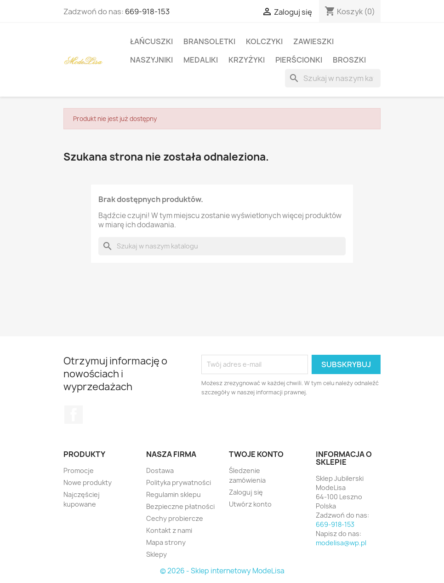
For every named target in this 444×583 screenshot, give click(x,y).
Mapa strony (166, 542)
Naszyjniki (151, 60)
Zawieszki (313, 41)
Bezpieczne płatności (180, 506)
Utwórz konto (250, 504)
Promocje (78, 470)
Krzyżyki (246, 60)
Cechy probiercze (174, 518)
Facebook (73, 414)
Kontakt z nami (169, 530)
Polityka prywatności (178, 482)
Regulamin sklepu (173, 494)
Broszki (349, 60)
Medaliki (200, 60)
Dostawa (160, 470)
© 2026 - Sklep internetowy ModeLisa (222, 571)
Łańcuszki (151, 41)
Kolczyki (264, 41)
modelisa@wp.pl (341, 542)
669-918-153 (147, 11)
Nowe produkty (87, 482)
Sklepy (156, 554)
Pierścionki (298, 60)
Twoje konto (256, 454)
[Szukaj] (333, 78)
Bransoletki (209, 41)
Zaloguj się (246, 492)
